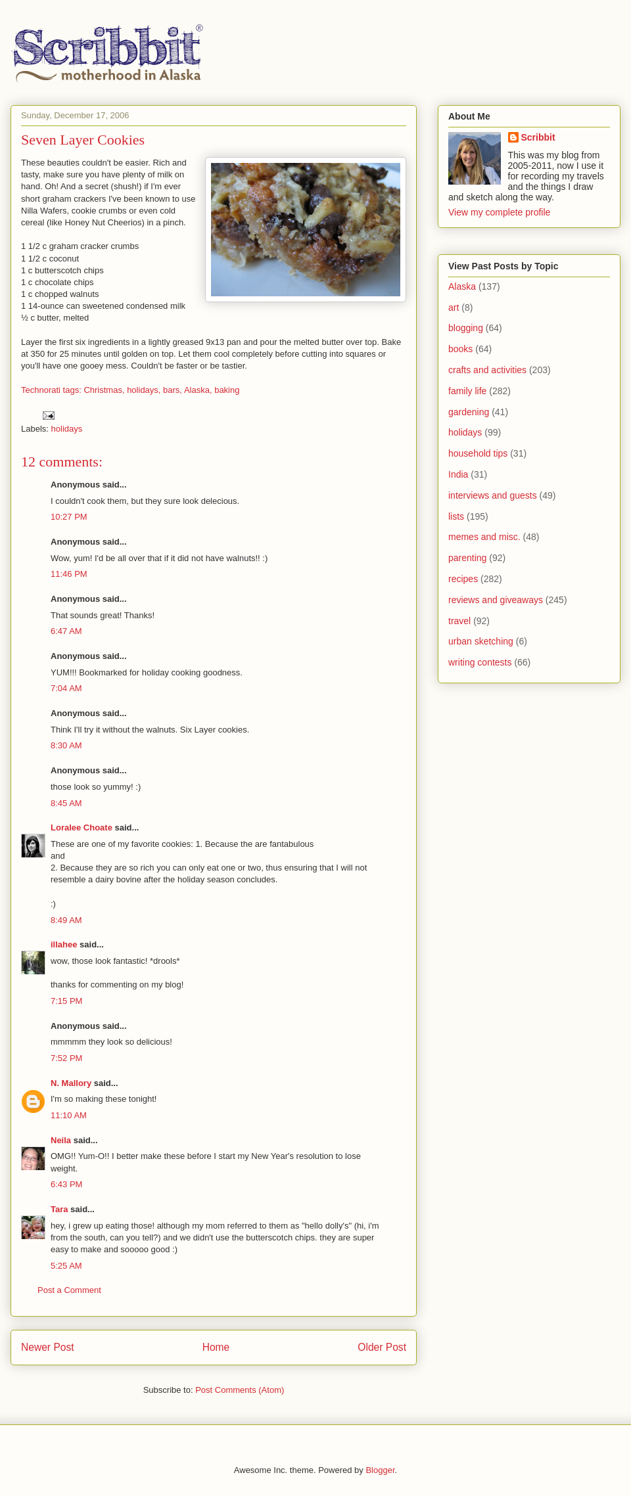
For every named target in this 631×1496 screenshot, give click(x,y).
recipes (463, 579)
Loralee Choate (81, 827)
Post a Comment (69, 1290)
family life (467, 391)
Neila (61, 1140)
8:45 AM (66, 803)
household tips (477, 453)
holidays (67, 429)
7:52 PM (66, 1058)
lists (456, 516)
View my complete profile (499, 212)
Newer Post (47, 1347)
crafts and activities (487, 370)
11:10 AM (69, 1115)
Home (216, 1347)
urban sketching (480, 641)
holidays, (143, 390)
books (460, 349)
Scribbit (538, 137)
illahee (64, 944)
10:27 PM (69, 517)
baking (226, 390)
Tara (59, 1209)
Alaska (462, 286)
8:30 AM (66, 745)
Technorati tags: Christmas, (73, 390)
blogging (465, 328)
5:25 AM (66, 1266)
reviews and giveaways (495, 600)
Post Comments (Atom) (239, 1390)
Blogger (379, 1470)
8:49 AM (66, 920)
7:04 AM (66, 688)
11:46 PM (69, 574)
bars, (172, 390)
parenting (467, 558)
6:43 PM (66, 1184)
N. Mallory (71, 1083)
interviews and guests (492, 495)
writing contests (479, 662)
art (453, 307)
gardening (468, 412)
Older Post (382, 1347)
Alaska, (198, 390)
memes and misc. (484, 537)
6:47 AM (66, 631)
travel (459, 621)
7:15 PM (66, 1001)
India (458, 474)
